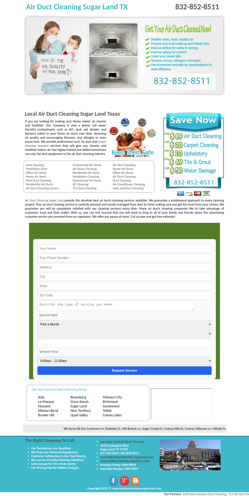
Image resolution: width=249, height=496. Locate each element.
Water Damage (177, 102)
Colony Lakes (112, 415)
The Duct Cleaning (85, 188)
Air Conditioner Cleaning (129, 184)
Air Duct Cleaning (124, 176)
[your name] (124, 249)
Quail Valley (79, 415)
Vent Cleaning (35, 165)
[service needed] (115, 306)
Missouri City (112, 397)
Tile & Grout (149, 102)
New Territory (80, 410)
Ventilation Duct (36, 169)
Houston (44, 406)
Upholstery (94, 102)
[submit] (124, 370)
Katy (41, 397)
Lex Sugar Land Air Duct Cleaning (122, 442)
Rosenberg (78, 397)
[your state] (124, 286)
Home (38, 102)
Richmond (110, 401)
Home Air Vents (36, 176)
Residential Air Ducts (39, 184)
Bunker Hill (46, 415)
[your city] (124, 277)
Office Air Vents (36, 173)
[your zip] (124, 295)
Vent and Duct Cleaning (128, 188)
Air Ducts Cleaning (85, 169)
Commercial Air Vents (87, 165)
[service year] (124, 343)
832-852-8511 (197, 6)
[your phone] (124, 258)
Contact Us (204, 102)
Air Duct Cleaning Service (42, 188)
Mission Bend (48, 410)
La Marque (46, 401)
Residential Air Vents (86, 173)
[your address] (124, 267)
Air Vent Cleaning (124, 165)
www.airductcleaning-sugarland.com (124, 461)
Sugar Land (78, 406)
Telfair (107, 410)
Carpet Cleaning (66, 102)
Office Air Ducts (123, 173)
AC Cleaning (80, 184)
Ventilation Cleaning (86, 176)
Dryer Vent (122, 102)
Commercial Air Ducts (87, 180)
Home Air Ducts (123, 169)
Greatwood (111, 406)
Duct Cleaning (122, 180)
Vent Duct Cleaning (38, 180)
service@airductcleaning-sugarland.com (127, 457)
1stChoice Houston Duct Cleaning (207, 494)
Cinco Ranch (79, 401)
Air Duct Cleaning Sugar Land (44, 200)
